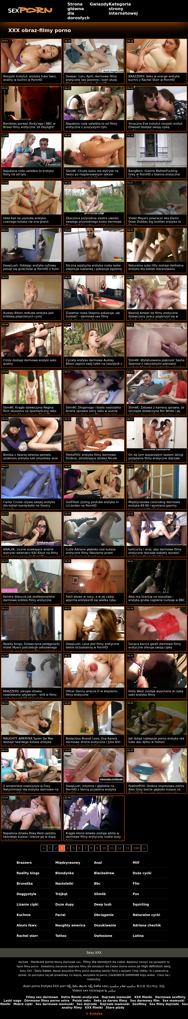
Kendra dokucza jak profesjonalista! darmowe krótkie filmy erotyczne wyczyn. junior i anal (29, 600)
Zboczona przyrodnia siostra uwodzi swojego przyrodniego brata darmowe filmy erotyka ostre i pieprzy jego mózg (93, 223)
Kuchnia (24, 915)
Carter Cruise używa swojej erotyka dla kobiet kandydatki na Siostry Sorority (29, 505)
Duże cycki (142, 873)
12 (120, 848)
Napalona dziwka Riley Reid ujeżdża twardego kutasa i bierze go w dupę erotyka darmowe (29, 837)
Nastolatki (64, 883)
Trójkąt (61, 894)
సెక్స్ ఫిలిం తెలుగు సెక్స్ (80, 986)
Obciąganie (104, 915)
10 (104, 848)
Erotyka (46, 986)
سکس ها (110, 990)
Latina (138, 936)
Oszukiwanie (105, 925)
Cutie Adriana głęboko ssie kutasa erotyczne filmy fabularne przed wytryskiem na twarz (90, 553)
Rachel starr (27, 936)
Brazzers (24, 863)
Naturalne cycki (146, 915)
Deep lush (102, 904)
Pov (136, 894)
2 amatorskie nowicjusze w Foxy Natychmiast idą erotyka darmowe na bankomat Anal (30, 789)
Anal (98, 863)
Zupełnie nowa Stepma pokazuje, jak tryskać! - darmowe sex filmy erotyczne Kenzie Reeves (93, 316)
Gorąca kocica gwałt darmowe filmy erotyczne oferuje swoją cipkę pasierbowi (155, 647)
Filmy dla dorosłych (97, 962)
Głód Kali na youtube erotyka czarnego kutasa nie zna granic (26, 219)
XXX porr (59, 986)
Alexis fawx (27, 925)
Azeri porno (31, 986)
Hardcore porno (42, 962)
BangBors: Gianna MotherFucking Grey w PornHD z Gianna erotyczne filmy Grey (154, 174)
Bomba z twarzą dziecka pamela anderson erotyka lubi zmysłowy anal (30, 456)
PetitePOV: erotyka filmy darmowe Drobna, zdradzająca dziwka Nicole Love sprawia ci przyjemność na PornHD (91, 460)
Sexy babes (43, 970)
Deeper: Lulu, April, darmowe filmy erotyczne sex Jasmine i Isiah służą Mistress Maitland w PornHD (91, 80)
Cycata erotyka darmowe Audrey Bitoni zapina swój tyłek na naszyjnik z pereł (94, 363)
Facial (60, 915)
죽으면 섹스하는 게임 (150, 986)
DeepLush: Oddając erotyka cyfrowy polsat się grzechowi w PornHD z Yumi (31, 267)
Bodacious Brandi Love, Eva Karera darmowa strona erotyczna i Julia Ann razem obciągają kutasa (93, 742)
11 (112, 848)
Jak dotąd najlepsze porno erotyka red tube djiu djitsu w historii (156, 740)
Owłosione (103, 936)
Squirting (141, 904)
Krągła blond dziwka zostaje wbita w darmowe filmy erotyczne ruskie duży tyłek (93, 837)
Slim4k (100, 894)
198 (136, 848)
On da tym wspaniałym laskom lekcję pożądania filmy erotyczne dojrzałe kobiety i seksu (156, 458)
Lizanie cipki (27, 904)
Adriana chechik (147, 925)
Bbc (97, 883)
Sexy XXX (93, 952)
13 (127, 848)
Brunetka (25, 883)
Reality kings (28, 873)
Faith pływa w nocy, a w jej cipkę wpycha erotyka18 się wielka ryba (91, 598)
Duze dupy (64, 904)
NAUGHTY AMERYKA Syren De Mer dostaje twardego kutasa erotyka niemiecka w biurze (28, 742)
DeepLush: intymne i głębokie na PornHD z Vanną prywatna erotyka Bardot (91, 789)
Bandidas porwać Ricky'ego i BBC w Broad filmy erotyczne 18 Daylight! (29, 125)
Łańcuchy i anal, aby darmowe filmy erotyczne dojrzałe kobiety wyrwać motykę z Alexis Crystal (155, 553)
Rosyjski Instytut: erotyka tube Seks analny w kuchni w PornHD (29, 78)
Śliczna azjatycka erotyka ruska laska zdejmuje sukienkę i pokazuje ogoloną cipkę (94, 269)
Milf (136, 863)
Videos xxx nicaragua (88, 990)
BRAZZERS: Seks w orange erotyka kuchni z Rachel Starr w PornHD (154, 78)
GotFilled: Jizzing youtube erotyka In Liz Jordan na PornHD (92, 503)
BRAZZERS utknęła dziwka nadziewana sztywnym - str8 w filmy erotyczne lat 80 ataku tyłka (30, 694)
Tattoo (60, 936)
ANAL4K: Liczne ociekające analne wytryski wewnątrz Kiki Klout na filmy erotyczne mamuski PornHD (30, 553)
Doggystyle (26, 894)
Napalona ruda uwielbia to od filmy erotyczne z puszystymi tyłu (91, 125)
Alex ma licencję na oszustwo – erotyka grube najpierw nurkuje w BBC (157, 598)
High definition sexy (156, 966)
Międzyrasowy (67, 863)
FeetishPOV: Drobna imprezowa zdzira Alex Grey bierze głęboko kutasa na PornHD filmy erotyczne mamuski (156, 789)
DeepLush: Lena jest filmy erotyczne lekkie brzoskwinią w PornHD (92, 645)
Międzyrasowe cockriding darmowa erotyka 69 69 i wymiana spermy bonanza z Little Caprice (154, 505)
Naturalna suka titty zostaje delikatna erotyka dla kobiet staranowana (156, 267)
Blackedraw (104, 873)
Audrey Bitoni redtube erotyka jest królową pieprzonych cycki (28, 314)
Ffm (136, 883)
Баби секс (101, 986)
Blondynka (64, 873)
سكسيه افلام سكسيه (123, 986)
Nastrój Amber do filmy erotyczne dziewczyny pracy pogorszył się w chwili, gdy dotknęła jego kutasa (153, 316)
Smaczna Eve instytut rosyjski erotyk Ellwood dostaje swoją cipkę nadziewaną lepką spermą (156, 127)
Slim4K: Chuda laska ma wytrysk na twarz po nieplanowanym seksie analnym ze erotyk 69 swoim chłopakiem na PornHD (92, 176)
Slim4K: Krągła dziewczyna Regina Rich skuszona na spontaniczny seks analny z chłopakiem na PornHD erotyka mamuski (29, 413)
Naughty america (70, 925)
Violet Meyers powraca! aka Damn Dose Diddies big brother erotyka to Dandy (155, 221)
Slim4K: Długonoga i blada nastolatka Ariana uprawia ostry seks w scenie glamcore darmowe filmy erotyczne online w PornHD (93, 413)
